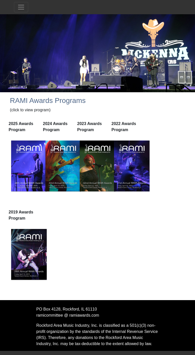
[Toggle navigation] (21, 7)
